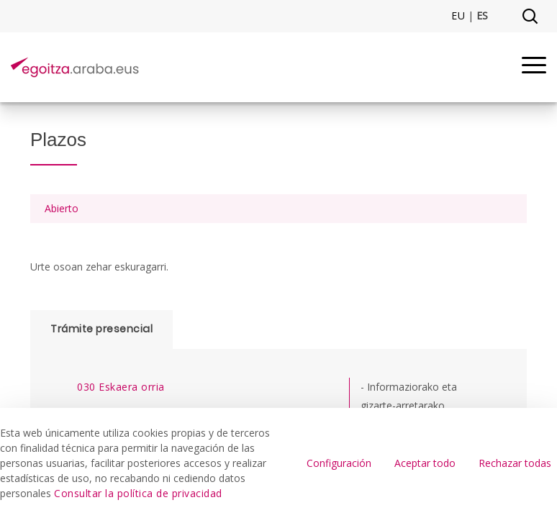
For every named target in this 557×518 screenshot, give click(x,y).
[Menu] (534, 67)
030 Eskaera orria (121, 387)
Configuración (339, 463)
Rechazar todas (515, 463)
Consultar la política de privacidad (138, 493)
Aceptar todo (425, 463)
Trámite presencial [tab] (101, 329)
